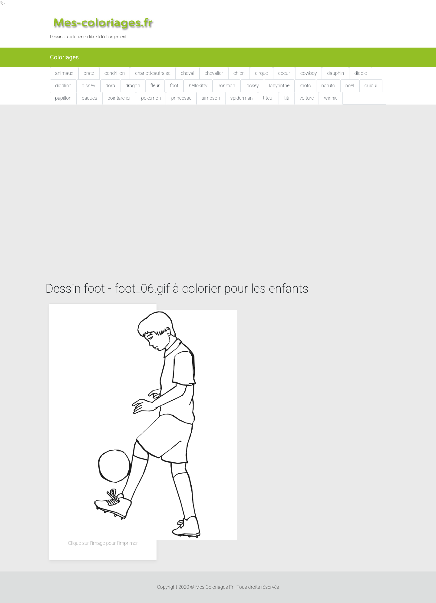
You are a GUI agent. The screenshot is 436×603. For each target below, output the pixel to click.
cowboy (308, 73)
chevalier (214, 73)
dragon (132, 85)
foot (174, 85)
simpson (211, 98)
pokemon (151, 98)
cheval (187, 73)
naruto (328, 85)
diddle (360, 73)
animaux (64, 73)
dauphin (335, 73)
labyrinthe (279, 85)
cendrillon (114, 73)
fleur (155, 85)
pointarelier (119, 98)
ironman (226, 85)
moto (305, 85)
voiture (306, 98)
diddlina (63, 85)
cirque (261, 73)
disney (88, 85)
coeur (284, 73)
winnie (331, 98)
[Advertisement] (218, 154)
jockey (252, 85)
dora (110, 85)
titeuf (268, 98)
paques (89, 98)
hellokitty (198, 85)
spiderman (241, 98)
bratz (89, 73)
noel (349, 85)
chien (239, 73)
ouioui (371, 85)
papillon (63, 98)
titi (286, 98)
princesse (181, 98)
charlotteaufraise (152, 73)
